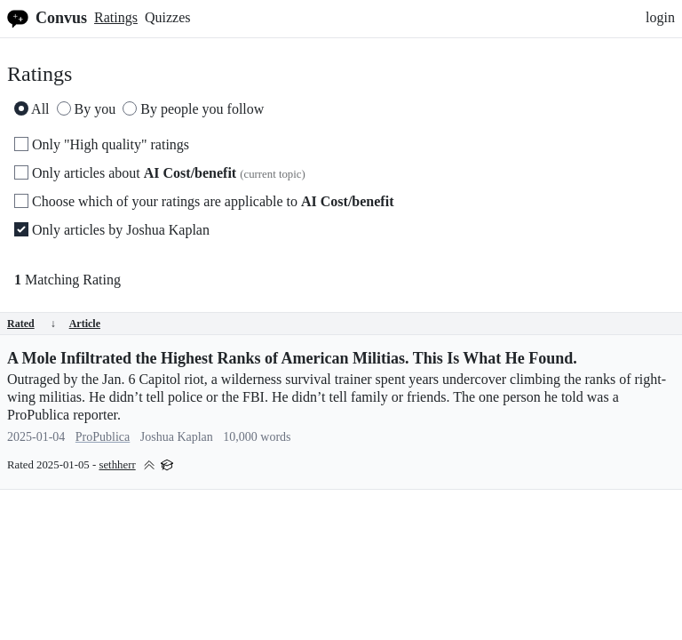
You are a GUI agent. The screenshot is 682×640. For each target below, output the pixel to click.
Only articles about (159, 172)
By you (86, 108)
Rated (31, 323)
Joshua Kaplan (176, 437)
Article (84, 323)
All (32, 108)
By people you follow (193, 108)
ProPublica (102, 437)
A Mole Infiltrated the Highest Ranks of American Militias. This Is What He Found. (292, 358)
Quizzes (168, 17)
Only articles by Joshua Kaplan (112, 229)
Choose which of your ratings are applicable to (203, 201)
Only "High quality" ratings (101, 144)
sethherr (117, 465)
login (660, 17)
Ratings (116, 17)
